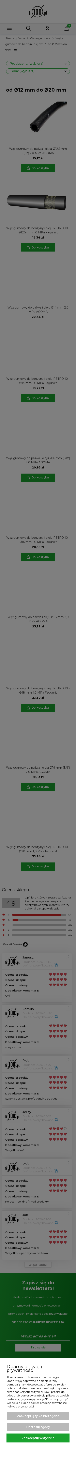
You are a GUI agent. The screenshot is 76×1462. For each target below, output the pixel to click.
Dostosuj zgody (38, 1427)
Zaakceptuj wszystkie (38, 1438)
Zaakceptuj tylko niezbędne (38, 1416)
